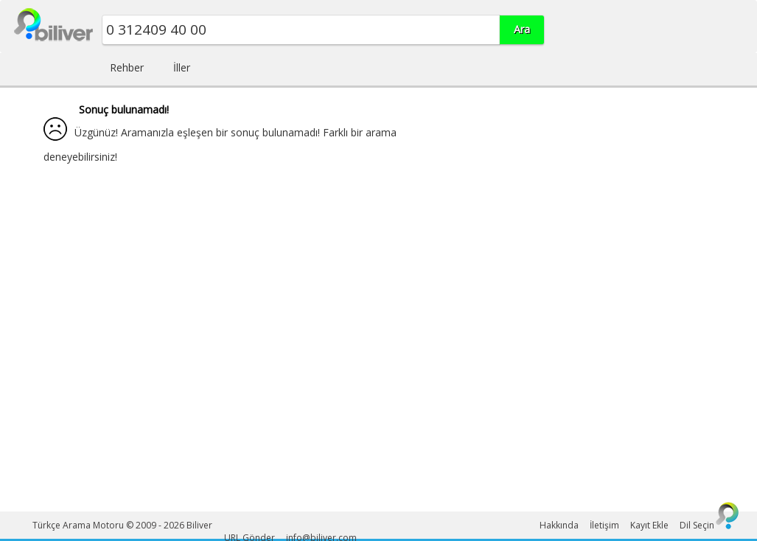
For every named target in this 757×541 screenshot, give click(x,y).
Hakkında (559, 525)
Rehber (127, 67)
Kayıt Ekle (649, 525)
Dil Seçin (697, 525)
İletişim (604, 525)
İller (181, 67)
